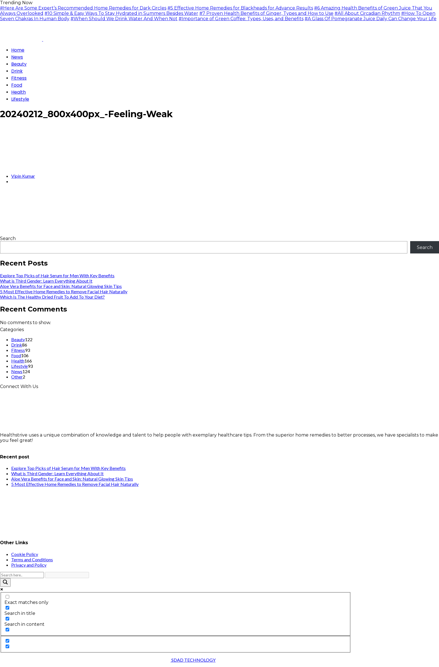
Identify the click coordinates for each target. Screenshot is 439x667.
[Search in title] (7, 608)
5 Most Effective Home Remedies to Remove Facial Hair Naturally (63, 291)
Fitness (18, 350)
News (16, 371)
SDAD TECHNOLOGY (193, 660)
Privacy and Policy (28, 564)
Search (8, 238)
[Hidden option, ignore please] (7, 641)
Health (17, 360)
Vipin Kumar (23, 176)
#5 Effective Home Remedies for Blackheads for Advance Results (240, 8)
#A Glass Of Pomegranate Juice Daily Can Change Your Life (370, 18)
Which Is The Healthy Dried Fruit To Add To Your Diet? (52, 296)
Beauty (18, 339)
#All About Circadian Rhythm (367, 13)
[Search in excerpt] (7, 629)
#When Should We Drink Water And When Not (124, 18)
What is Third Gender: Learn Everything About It (46, 280)
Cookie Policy (24, 554)
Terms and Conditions (32, 559)
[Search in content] (7, 618)
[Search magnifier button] (5, 582)
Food (16, 355)
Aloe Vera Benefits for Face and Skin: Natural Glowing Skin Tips (61, 286)
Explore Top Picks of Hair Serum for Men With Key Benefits (57, 275)
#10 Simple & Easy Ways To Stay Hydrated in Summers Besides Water (121, 13)
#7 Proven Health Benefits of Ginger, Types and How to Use (266, 13)
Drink (16, 344)
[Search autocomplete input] (67, 575)
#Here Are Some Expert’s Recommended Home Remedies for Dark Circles (83, 8)
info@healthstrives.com (26, 445)
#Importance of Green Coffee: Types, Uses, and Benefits (241, 18)
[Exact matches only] (7, 597)
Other (17, 376)
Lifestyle (19, 366)
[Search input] (22, 575)
